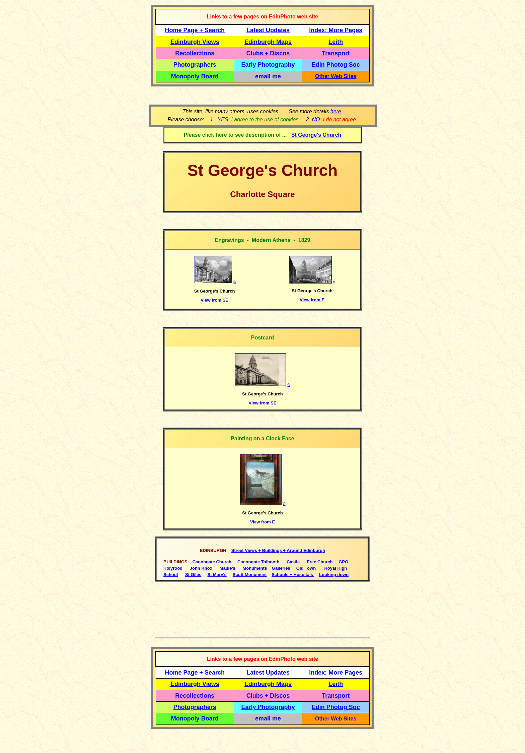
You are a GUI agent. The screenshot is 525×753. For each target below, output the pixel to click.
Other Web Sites (335, 76)
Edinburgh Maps (268, 42)
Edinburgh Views (194, 42)
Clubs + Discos (268, 53)
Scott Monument (250, 574)
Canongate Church (212, 561)
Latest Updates (268, 30)
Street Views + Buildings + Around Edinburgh (278, 550)
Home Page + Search (195, 30)
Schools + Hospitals (293, 574)
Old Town (306, 568)
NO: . (334, 119)
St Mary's (217, 574)
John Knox (201, 568)
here (335, 111)
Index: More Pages (335, 30)
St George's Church (316, 135)
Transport (336, 53)
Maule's (227, 568)
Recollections (194, 53)
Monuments (254, 568)
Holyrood (172, 568)
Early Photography (268, 64)
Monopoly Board (195, 76)
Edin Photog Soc (336, 64)
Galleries (281, 568)
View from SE (214, 300)
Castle (293, 561)
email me (268, 76)
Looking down (334, 574)
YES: (258, 119)
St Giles (193, 574)
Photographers (194, 64)
